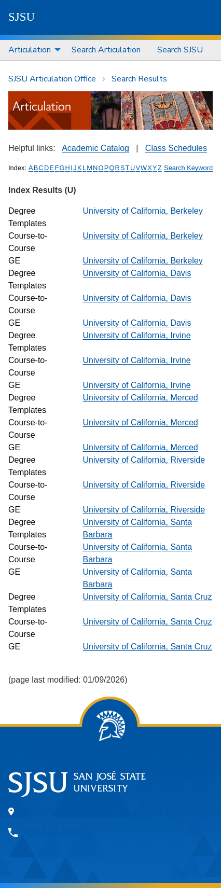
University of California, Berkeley (142, 210)
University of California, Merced (140, 397)
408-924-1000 (53, 832)
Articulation (29, 50)
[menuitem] (31, 50)
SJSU (21, 16)
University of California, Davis (136, 273)
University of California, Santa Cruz (147, 596)
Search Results (139, 79)
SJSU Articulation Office (52, 79)
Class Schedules (176, 148)
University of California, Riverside (143, 459)
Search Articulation (106, 50)
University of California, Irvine (136, 335)
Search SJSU (180, 50)
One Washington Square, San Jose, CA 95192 (107, 811)
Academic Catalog (95, 148)
